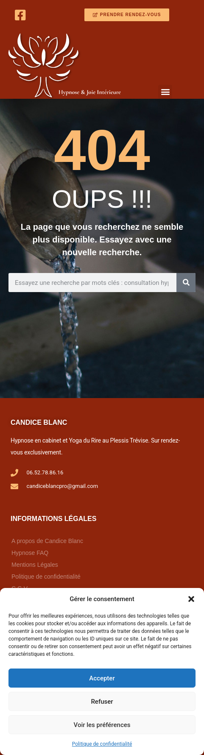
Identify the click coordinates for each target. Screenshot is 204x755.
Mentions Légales (34, 564)
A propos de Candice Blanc (47, 541)
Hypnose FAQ (29, 552)
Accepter (102, 678)
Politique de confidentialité (102, 744)
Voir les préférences (102, 725)
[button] (191, 599)
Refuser (102, 701)
